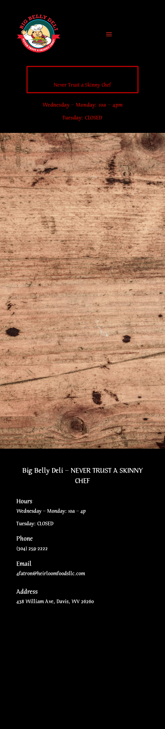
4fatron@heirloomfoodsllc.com (50, 573)
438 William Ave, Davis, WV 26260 (55, 601)
